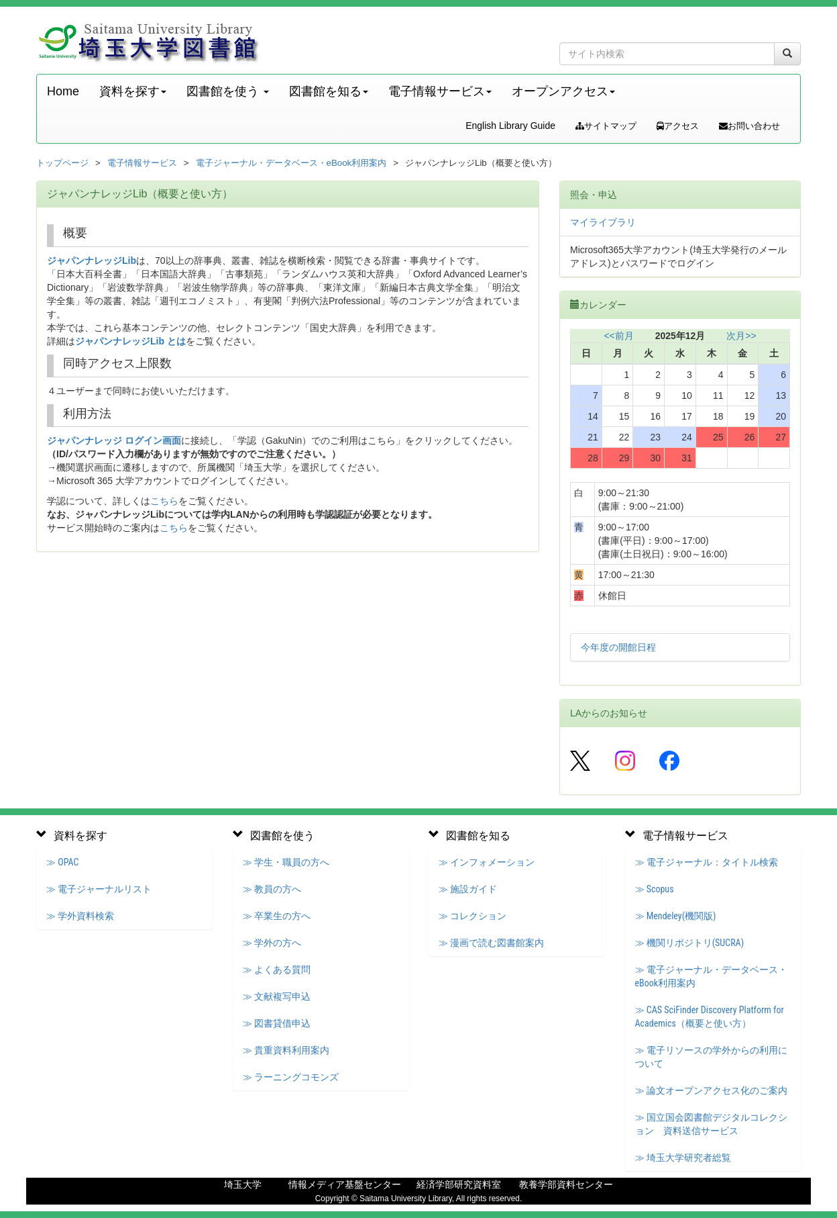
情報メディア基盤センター (344, 1184)
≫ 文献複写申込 (277, 996)
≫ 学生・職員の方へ (286, 862)
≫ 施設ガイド (468, 889)
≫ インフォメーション (487, 862)
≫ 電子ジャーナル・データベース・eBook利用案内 (711, 976)
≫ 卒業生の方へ (277, 915)
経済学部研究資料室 (458, 1184)
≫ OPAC (62, 862)
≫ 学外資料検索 (80, 915)
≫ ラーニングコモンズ (291, 1077)
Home (63, 91)
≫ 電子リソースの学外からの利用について (711, 1057)
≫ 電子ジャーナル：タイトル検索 (706, 862)
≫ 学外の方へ (272, 942)
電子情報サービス (142, 163)
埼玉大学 (243, 1184)
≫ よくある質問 (277, 969)
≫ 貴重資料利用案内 (286, 1050)
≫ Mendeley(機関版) (675, 915)
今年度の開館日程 (618, 647)
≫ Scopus (654, 889)
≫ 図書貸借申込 (277, 1023)
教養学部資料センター (566, 1184)
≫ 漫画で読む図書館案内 (491, 942)
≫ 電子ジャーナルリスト (99, 889)
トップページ (62, 163)
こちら (164, 501)
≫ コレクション (472, 915)
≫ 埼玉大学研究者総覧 (683, 1157)
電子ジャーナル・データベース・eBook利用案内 (291, 163)
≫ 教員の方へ (272, 889)
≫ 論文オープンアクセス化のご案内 (711, 1090)
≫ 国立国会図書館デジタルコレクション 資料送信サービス (711, 1124)
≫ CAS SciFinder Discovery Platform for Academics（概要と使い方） (709, 1016)
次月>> (741, 335)
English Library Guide (510, 125)
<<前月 (618, 335)
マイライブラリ (603, 222)
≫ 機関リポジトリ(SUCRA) (689, 942)
